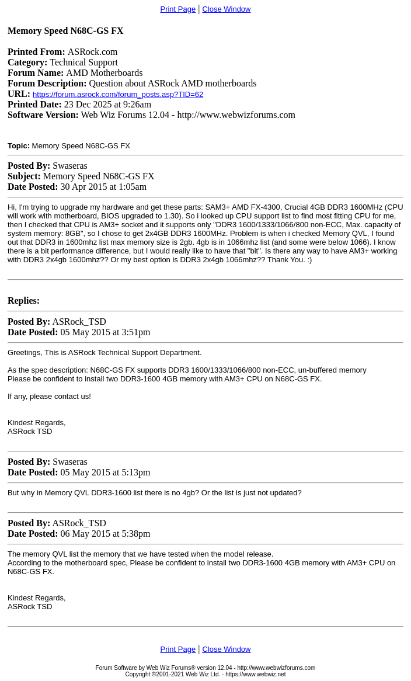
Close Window (226, 9)
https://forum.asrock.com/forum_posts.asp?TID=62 (118, 94)
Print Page (178, 9)
